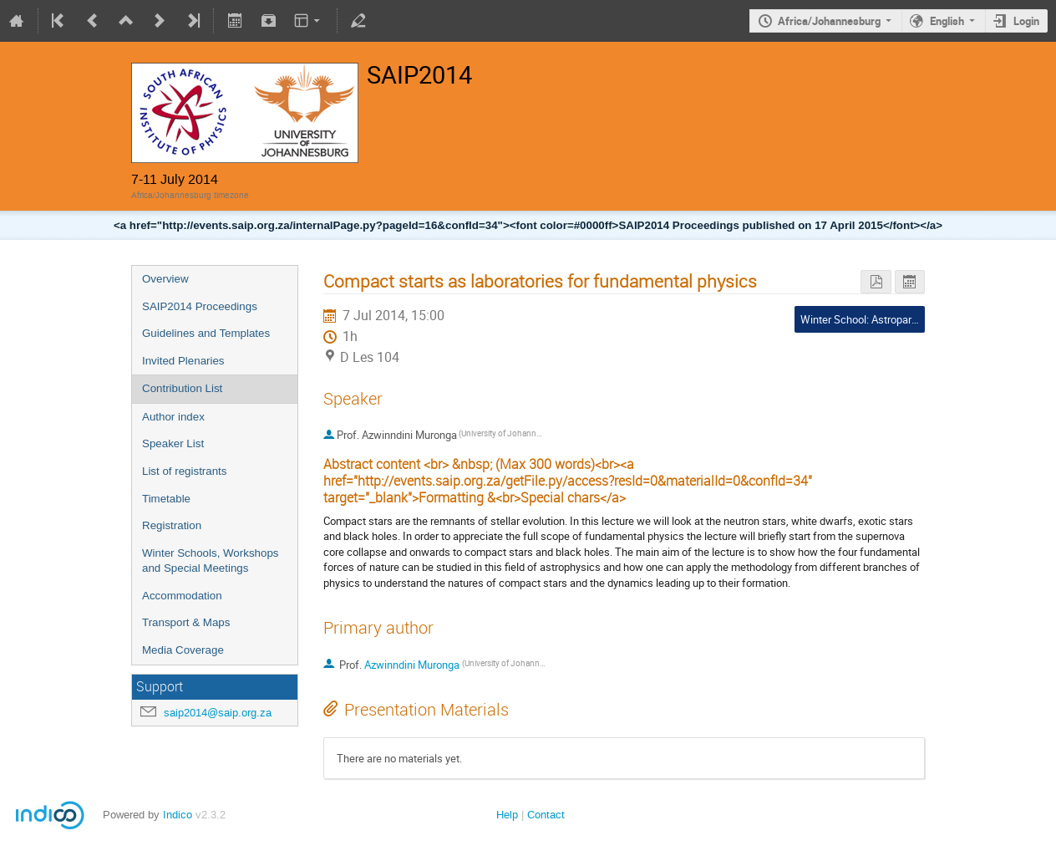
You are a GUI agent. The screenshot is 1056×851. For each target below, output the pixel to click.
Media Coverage (183, 650)
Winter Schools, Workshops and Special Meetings (210, 561)
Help (507, 815)
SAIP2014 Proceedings (199, 306)
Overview (165, 279)
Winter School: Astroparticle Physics (886, 319)
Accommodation (182, 595)
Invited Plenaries (183, 360)
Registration (171, 525)
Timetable (166, 498)
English (947, 20)
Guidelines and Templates (206, 333)
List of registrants (184, 471)
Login (1026, 20)
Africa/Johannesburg (829, 20)
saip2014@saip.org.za (218, 713)
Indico (177, 815)
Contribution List (182, 388)
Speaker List (173, 443)
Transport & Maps (186, 622)
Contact (546, 815)
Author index (173, 416)
